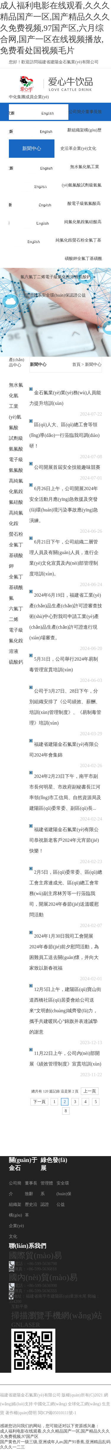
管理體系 (33, 295)
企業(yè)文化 (84, 148)
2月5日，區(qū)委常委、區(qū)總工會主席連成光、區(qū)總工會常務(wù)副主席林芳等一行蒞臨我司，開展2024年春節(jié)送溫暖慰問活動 (65, 893)
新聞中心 (31, 148)
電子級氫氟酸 (84, 203)
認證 (73, 295)
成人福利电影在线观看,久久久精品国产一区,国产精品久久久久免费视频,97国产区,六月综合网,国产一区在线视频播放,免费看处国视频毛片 (55, 28)
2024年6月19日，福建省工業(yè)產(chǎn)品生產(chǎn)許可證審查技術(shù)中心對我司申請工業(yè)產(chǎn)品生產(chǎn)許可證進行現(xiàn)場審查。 (65, 616)
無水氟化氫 (80, 167)
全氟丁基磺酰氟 (16, 587)
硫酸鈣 (84, 277)
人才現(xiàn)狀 (37, 203)
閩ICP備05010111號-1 (57, 1413)
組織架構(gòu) (84, 130)
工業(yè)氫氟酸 (15, 417)
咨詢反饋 (31, 240)
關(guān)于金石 (38, 130)
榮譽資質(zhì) (36, 221)
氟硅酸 (91, 222)
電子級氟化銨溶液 (61, 277)
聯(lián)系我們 (37, 258)
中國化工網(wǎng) (50, 1404)
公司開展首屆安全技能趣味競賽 (67, 467)
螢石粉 (78, 240)
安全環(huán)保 (55, 295)
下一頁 (39, 1102)
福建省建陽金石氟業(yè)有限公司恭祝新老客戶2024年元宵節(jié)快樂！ (64, 840)
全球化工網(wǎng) (84, 1404)
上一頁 (89, 1091)
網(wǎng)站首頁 (38, 111)
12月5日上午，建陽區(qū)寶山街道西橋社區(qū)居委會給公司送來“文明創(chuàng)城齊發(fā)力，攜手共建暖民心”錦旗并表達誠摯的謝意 (65, 1010)
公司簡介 (77, 112)
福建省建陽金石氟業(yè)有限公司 (30, 1395)
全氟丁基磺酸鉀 (16, 555)
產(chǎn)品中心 (38, 166)
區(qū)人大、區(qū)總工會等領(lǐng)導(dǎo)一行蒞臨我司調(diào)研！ (64, 435)
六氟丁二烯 (35, 277)
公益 (82, 295)
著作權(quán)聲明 (21, 1413)
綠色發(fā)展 (35, 185)
